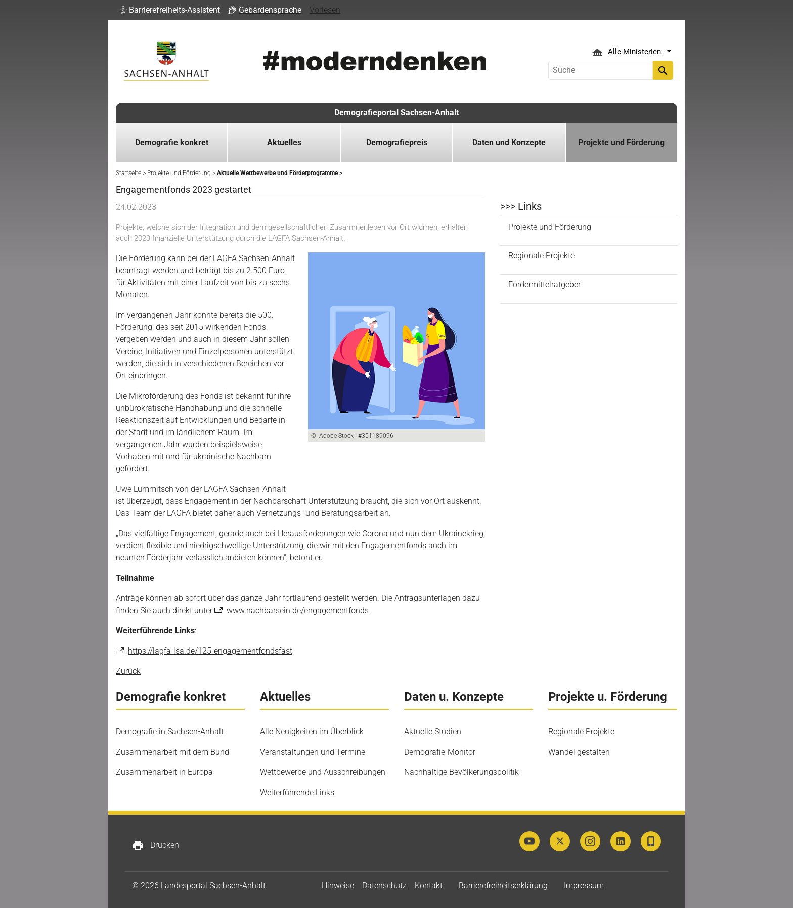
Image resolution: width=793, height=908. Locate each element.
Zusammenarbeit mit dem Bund (172, 752)
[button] (170, 10)
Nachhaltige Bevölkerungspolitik (461, 772)
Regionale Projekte (541, 256)
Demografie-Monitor (439, 752)
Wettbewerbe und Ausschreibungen (322, 772)
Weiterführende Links (297, 792)
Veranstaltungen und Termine (312, 752)
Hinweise (338, 885)
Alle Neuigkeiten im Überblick (312, 732)
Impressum (584, 885)
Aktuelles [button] (284, 142)
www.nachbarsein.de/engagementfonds (298, 610)
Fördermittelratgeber (544, 284)
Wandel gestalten (579, 752)
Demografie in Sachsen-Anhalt (170, 732)
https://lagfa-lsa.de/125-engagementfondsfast (210, 651)
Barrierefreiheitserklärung (503, 885)
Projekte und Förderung (549, 227)
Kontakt (429, 885)
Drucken (155, 845)
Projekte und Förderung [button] (621, 142)
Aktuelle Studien (432, 732)
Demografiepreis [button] (396, 142)
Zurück (128, 671)
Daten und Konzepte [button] (509, 142)
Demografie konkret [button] (171, 142)
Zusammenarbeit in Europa (164, 772)
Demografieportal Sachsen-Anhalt (396, 112)
